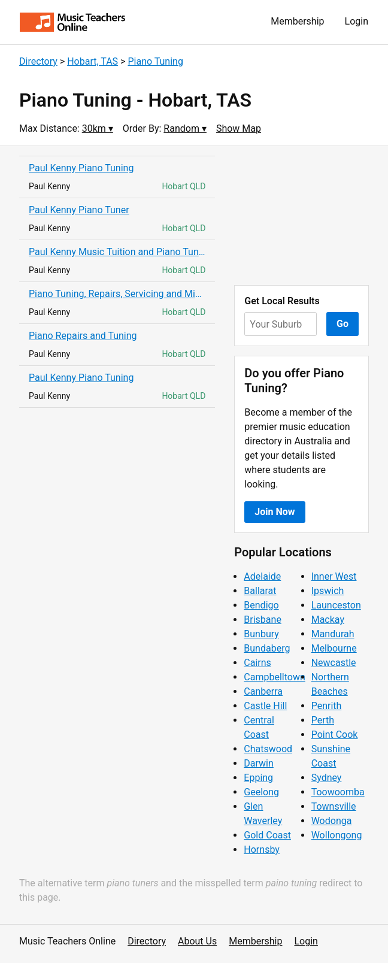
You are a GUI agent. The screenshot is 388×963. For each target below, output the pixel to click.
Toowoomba (338, 792)
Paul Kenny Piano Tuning (81, 168)
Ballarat (260, 590)
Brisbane (262, 619)
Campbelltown (274, 677)
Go (342, 323)
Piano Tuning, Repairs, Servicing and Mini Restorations (117, 293)
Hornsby (262, 849)
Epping (258, 777)
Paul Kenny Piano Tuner (79, 210)
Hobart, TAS (92, 61)
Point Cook (334, 734)
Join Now (274, 511)
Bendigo (261, 605)
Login (356, 21)
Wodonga (331, 820)
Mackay (327, 619)
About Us (197, 941)
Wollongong (336, 835)
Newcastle (333, 662)
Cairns (257, 662)
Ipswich (327, 590)
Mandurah (332, 634)
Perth (322, 720)
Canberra (263, 691)
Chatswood (268, 749)
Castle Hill (265, 705)
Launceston (336, 605)
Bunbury (261, 634)
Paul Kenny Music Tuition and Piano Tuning (117, 252)
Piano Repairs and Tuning (83, 335)
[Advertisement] (301, 215)
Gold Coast (267, 835)
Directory (38, 61)
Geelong (261, 792)
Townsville (333, 806)
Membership (297, 21)
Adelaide (262, 576)
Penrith (326, 705)
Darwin (259, 763)
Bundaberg (267, 648)
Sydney (326, 777)
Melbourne (334, 648)
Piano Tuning (155, 61)
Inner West (334, 576)
